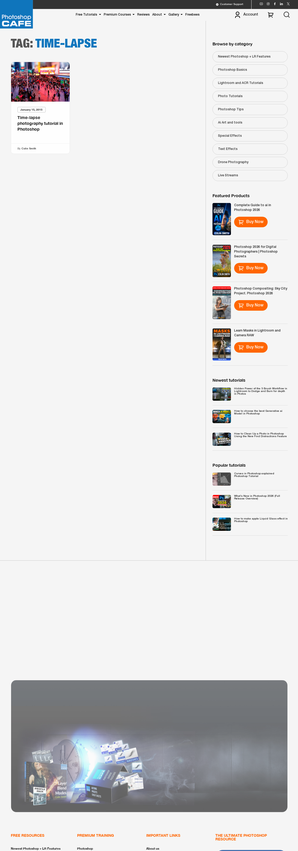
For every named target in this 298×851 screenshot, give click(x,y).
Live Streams (228, 175)
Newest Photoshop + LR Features (244, 56)
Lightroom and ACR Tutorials (240, 83)
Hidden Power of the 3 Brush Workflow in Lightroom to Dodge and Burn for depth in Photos (260, 391)
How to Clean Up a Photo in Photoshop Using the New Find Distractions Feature (260, 435)
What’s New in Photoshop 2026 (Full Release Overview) (257, 497)
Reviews (143, 14)
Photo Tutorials (230, 96)
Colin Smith (28, 149)
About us (152, 848)
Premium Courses (117, 14)
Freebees (192, 14)
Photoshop (85, 848)
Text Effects (228, 149)
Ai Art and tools (230, 122)
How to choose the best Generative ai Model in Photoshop (258, 412)
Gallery (173, 14)
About (157, 14)
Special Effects (230, 135)
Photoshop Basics (232, 69)
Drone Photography (233, 162)
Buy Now (250, 222)
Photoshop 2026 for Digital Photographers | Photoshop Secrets (256, 251)
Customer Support (229, 4)
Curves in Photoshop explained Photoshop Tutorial (254, 474)
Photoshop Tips (231, 109)
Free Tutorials (86, 14)
